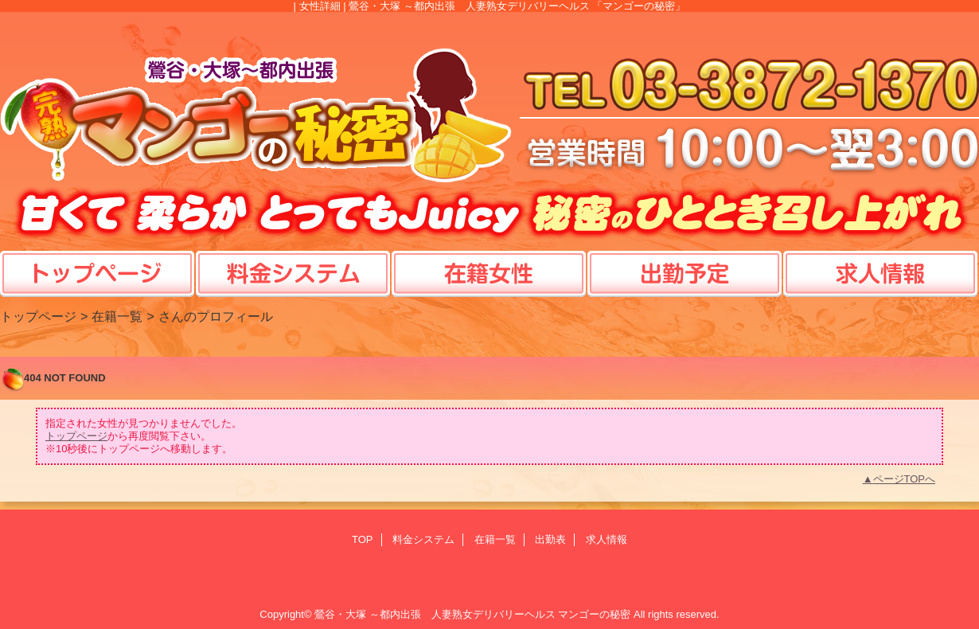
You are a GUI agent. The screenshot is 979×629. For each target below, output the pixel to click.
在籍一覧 (117, 316)
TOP (97, 258)
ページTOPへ (904, 479)
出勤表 (550, 539)
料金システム (423, 539)
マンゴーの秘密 (594, 614)
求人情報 (606, 539)
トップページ (38, 316)
